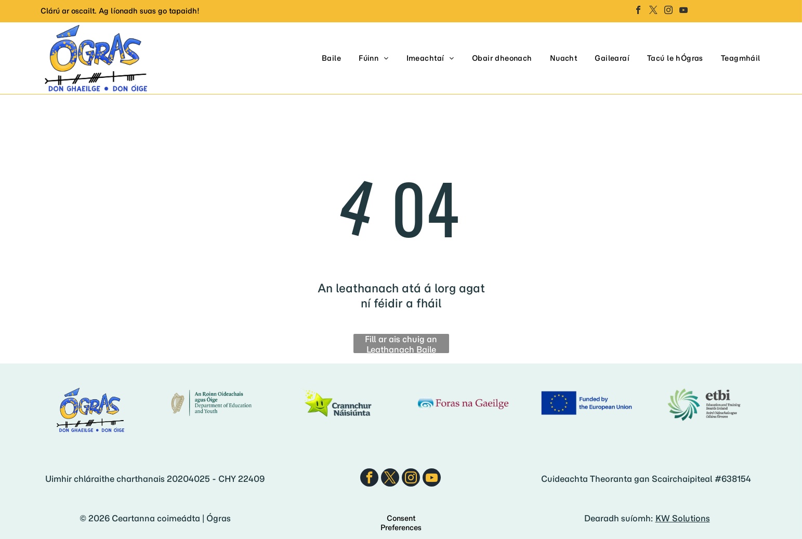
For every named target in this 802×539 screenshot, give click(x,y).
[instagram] (668, 11)
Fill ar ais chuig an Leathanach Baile (401, 343)
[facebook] (638, 11)
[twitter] (653, 11)
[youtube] (683, 11)
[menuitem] (331, 58)
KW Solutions (682, 518)
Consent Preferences (401, 523)
